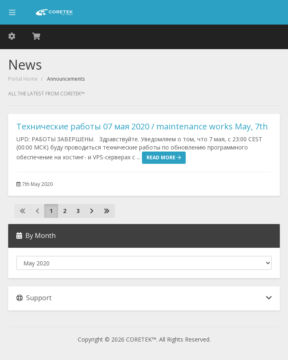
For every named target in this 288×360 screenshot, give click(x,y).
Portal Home (23, 78)
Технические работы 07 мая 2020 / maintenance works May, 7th (142, 126)
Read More (163, 157)
